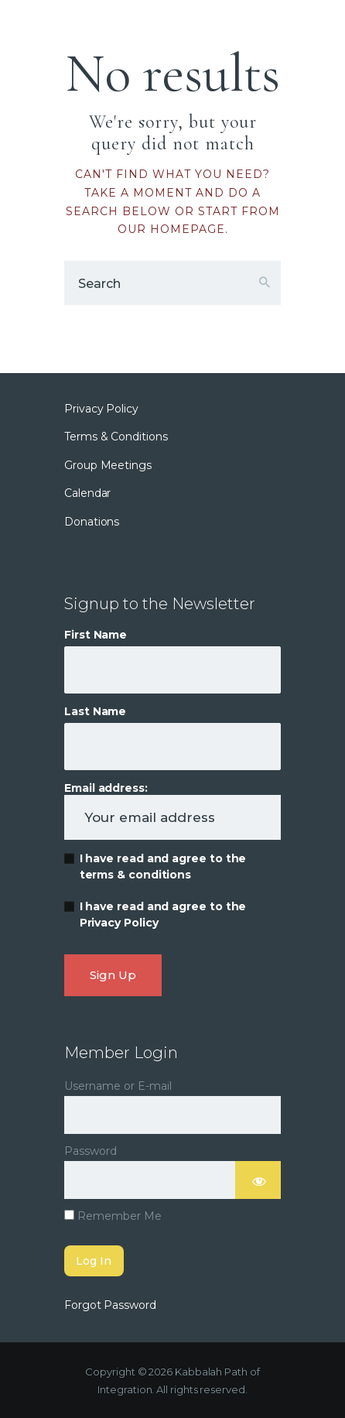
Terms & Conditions (116, 437)
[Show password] (258, 1180)
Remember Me (113, 1216)
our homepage (171, 229)
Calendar (87, 493)
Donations (91, 522)
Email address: (172, 811)
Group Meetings (108, 465)
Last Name (95, 711)
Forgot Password (110, 1305)
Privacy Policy (101, 409)
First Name (95, 635)
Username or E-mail (118, 1086)
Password (90, 1151)
